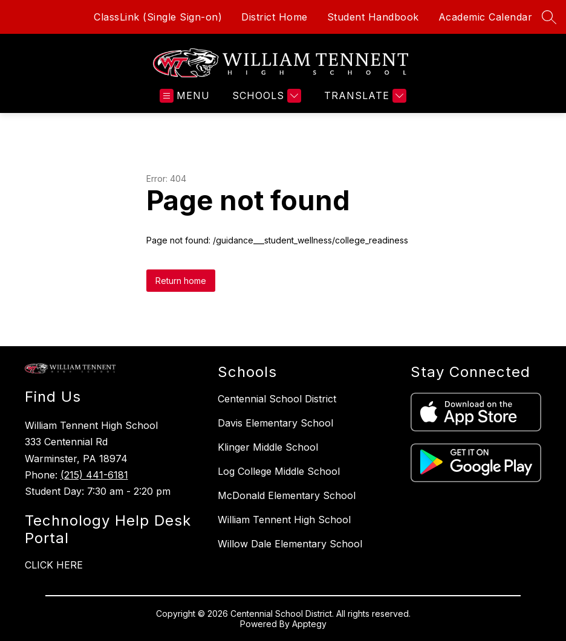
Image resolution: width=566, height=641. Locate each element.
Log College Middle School (279, 471)
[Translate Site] (363, 95)
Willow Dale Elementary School (290, 544)
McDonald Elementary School (287, 495)
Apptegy (309, 624)
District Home (274, 17)
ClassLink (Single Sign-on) (158, 17)
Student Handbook (373, 17)
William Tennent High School (284, 520)
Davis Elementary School (275, 423)
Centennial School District (277, 399)
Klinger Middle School (268, 447)
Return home (180, 280)
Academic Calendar (485, 17)
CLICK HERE (54, 565)
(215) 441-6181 (94, 475)
